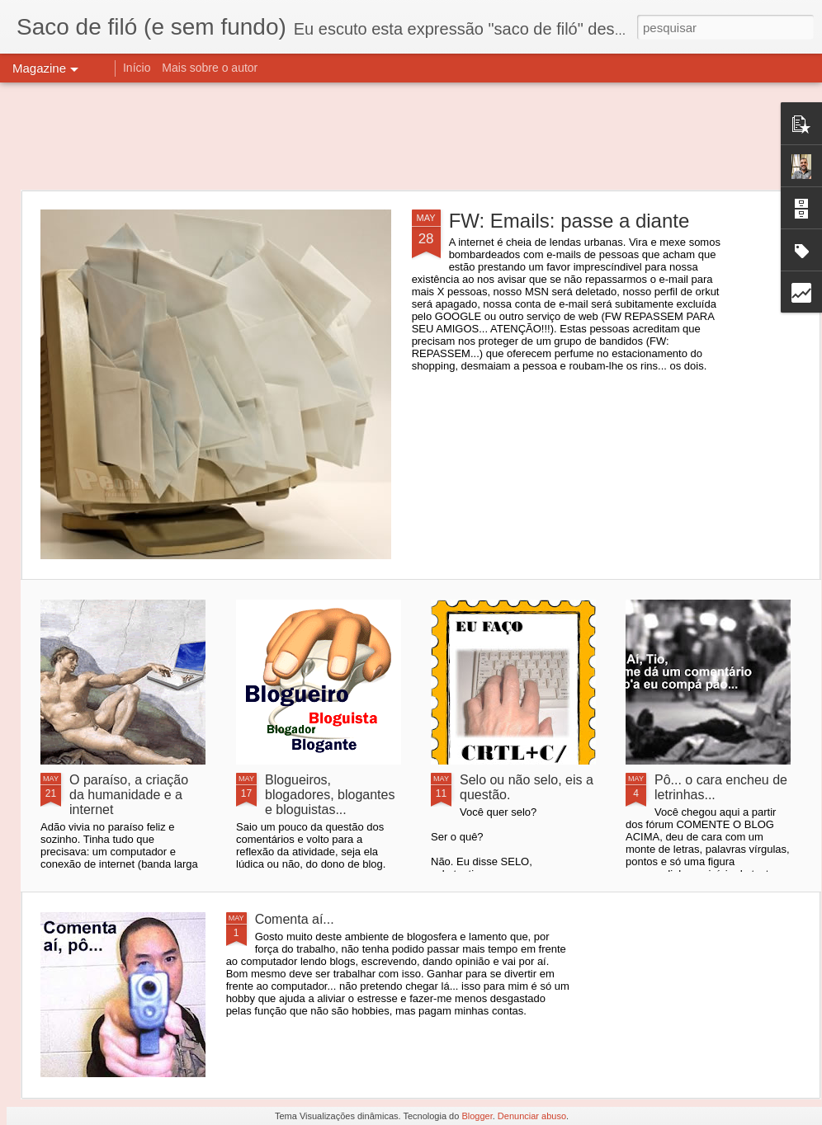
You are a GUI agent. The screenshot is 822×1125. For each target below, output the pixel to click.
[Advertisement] (411, 136)
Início (136, 67)
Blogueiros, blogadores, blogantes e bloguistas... (329, 795)
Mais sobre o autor (209, 67)
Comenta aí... (294, 919)
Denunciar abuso (532, 1116)
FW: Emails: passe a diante (569, 220)
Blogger (476, 1116)
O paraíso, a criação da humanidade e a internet (128, 795)
